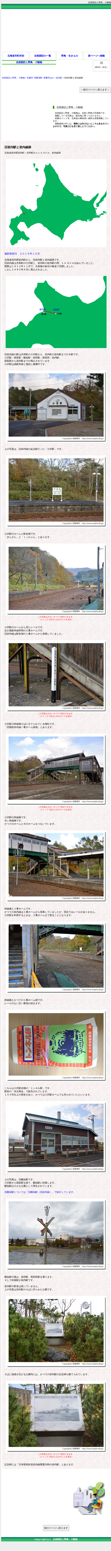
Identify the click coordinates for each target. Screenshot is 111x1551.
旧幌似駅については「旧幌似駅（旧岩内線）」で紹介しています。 (40, 1192)
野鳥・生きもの (69, 55)
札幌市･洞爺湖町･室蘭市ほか (40, 78)
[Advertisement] (56, 30)
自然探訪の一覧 (42, 55)
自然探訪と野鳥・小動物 (13, 78)
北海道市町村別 (15, 55)
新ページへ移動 (96, 55)
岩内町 (59, 78)
